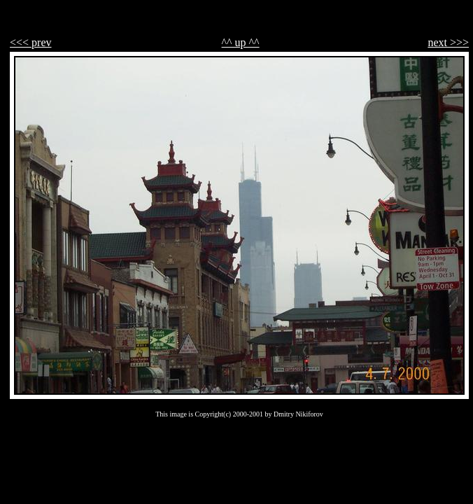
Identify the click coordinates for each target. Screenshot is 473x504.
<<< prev (31, 42)
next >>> (448, 42)
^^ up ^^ (241, 42)
